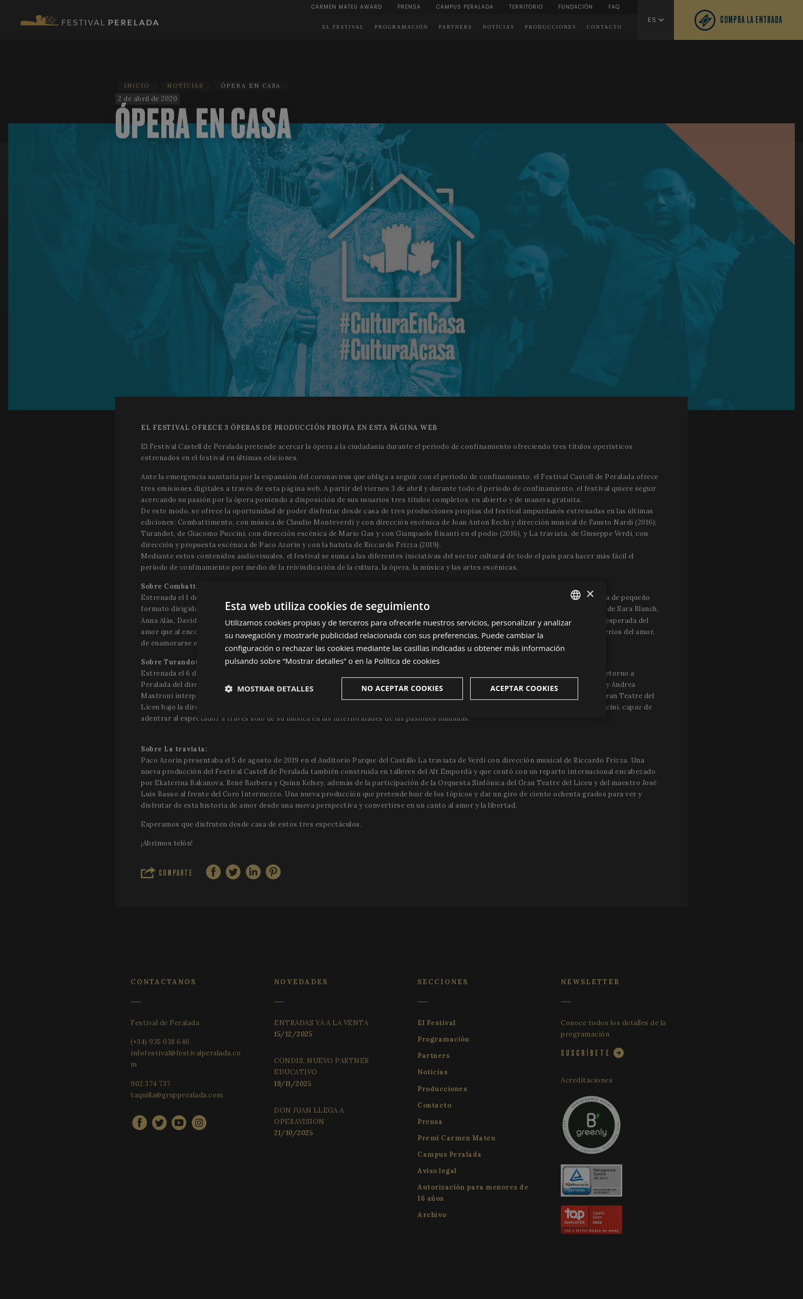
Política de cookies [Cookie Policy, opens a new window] (407, 661)
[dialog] (401, 649)
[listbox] (575, 595)
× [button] (590, 594)
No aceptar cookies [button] (402, 689)
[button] (269, 689)
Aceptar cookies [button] (524, 689)
